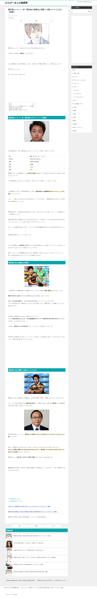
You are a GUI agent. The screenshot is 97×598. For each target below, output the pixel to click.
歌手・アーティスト (78, 127)
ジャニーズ (11, 17)
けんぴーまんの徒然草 (16, 2)
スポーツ (75, 86)
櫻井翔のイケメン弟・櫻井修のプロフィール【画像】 (21, 106)
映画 (74, 120)
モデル (75, 107)
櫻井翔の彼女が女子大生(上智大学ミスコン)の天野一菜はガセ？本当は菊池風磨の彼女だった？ (52, 580)
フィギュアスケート (79, 97)
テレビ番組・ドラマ (78, 103)
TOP (12, 587)
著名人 (75, 130)
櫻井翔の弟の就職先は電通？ (16, 108)
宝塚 (74, 117)
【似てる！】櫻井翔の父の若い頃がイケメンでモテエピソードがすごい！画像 (29, 506)
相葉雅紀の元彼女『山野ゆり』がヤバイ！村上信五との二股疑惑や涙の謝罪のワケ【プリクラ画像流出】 (35, 557)
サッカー (77, 90)
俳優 (74, 110)
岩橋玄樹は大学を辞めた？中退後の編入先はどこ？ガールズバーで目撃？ (29, 564)
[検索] (82, 11)
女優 (74, 113)
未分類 (75, 124)
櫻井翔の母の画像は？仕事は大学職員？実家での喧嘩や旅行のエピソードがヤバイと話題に (33, 511)
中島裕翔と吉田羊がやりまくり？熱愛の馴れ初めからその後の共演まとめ (29, 550)
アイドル (75, 76)
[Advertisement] (36, 89)
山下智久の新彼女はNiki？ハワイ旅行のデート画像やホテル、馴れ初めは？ (29, 543)
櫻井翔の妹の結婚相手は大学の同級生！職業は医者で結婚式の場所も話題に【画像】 (31, 571)
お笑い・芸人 (76, 73)
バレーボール (78, 93)
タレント (75, 100)
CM (74, 70)
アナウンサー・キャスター (79, 80)
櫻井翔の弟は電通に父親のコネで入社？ (18, 109)
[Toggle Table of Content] (32, 104)
